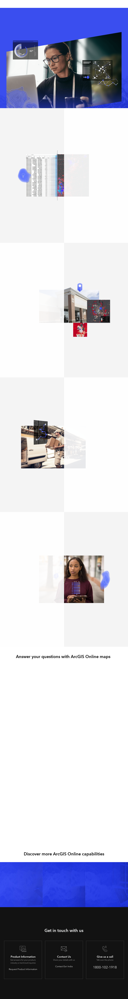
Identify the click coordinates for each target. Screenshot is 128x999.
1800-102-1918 (105, 967)
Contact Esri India (64, 966)
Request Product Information (23, 969)
